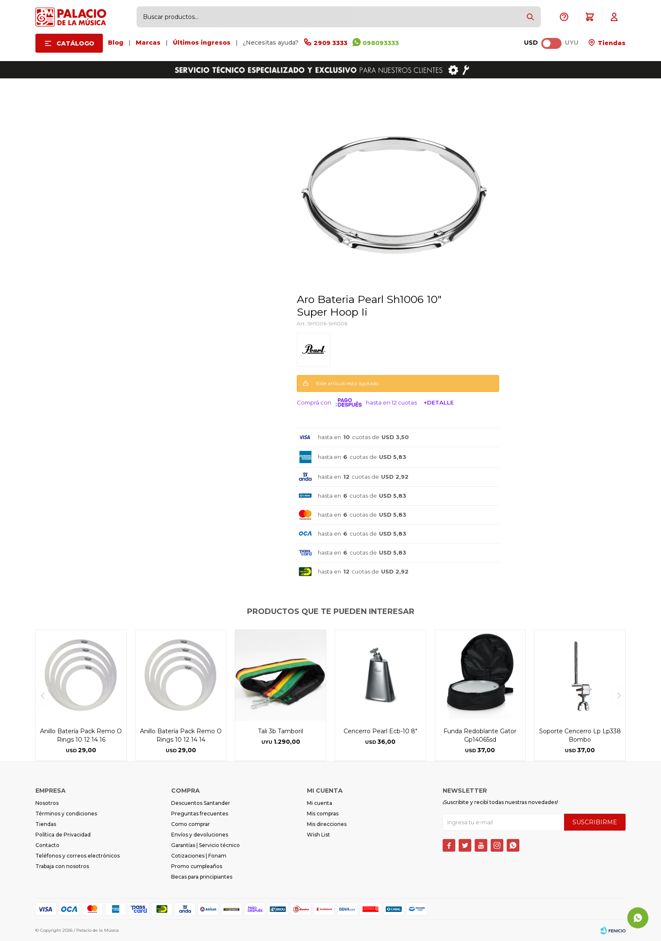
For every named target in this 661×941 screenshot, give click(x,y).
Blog (116, 42)
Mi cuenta (319, 803)
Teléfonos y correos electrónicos (77, 856)
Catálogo (75, 43)
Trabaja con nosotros (62, 866)
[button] (530, 16)
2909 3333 (330, 43)
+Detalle (439, 402)
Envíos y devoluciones (199, 834)
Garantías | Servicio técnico (205, 845)
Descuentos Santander (200, 803)
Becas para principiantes (201, 877)
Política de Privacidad (63, 834)
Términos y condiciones (66, 813)
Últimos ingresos (202, 42)
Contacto (47, 845)
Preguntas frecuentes (199, 813)
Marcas (148, 42)
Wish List (318, 834)
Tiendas (611, 43)
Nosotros (47, 803)
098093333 (381, 43)
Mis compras (323, 813)
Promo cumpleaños (196, 866)
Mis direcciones (327, 824)
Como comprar (190, 824)
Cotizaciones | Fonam (198, 856)
